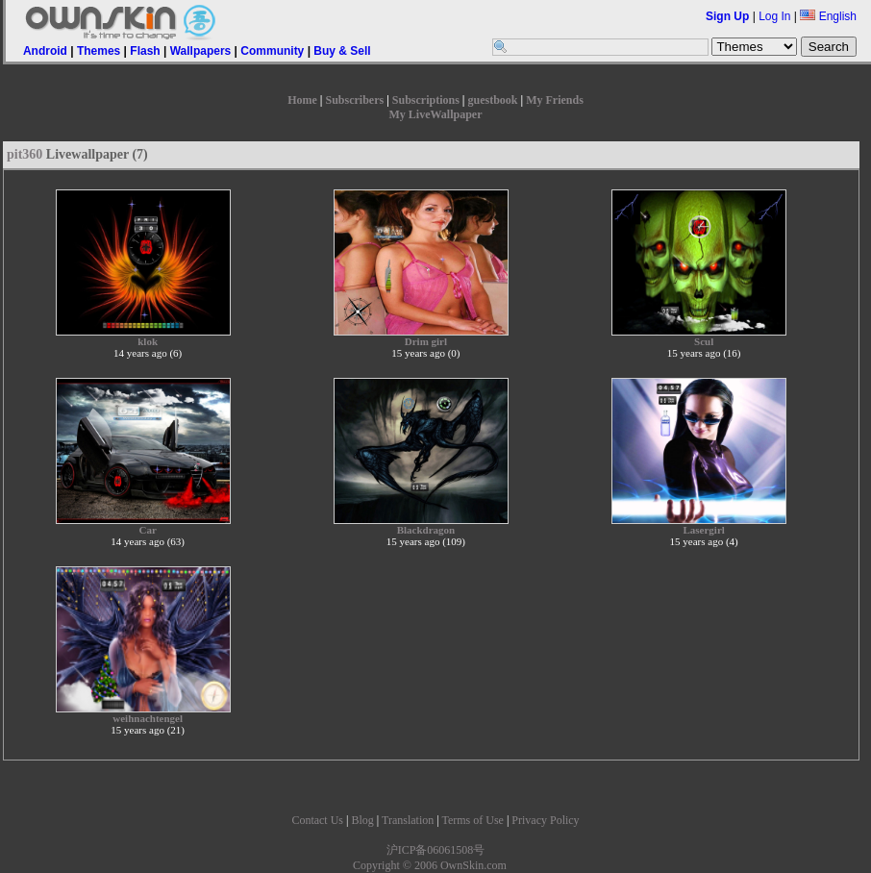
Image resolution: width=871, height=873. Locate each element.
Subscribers (354, 100)
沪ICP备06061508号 (435, 850)
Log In (774, 16)
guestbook (493, 100)
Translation (408, 820)
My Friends (555, 100)
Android (45, 51)
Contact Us (317, 820)
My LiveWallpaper (436, 114)
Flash (145, 51)
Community (272, 51)
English (828, 16)
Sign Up (727, 16)
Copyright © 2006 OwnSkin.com (430, 865)
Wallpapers (201, 51)
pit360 (24, 154)
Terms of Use (472, 820)
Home (302, 100)
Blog (362, 820)
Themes (98, 51)
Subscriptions (426, 100)
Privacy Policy (545, 820)
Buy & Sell (341, 51)
